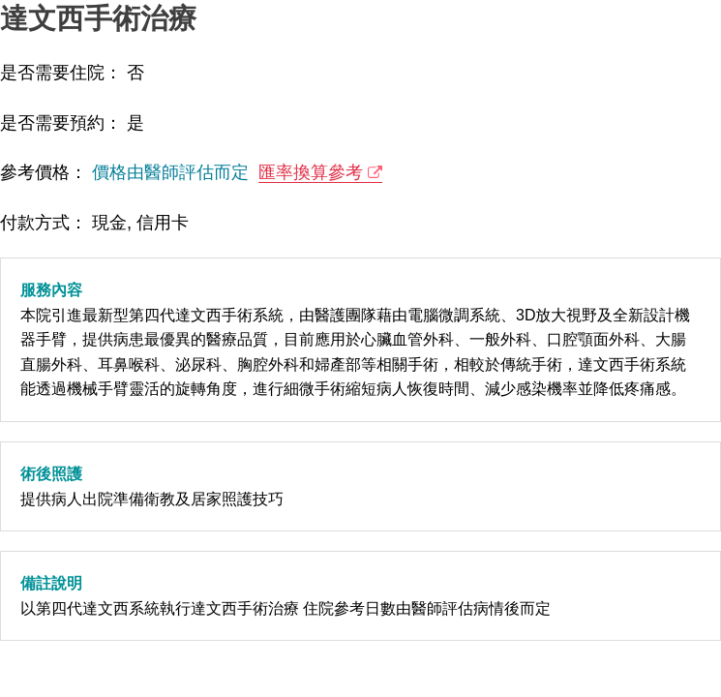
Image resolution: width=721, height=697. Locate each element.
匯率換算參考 (310, 172)
